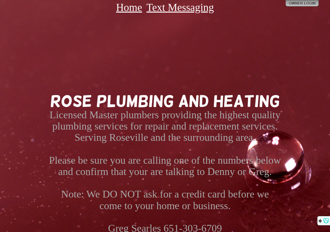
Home (129, 7)
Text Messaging (180, 7)
